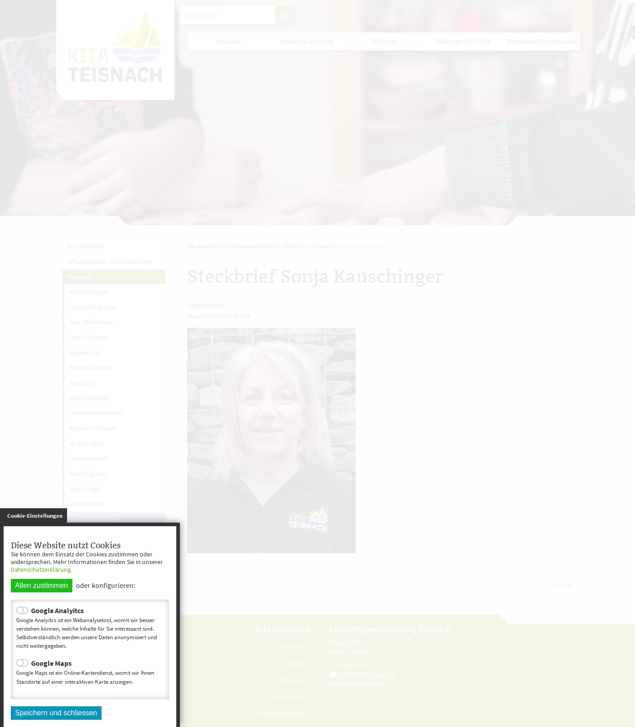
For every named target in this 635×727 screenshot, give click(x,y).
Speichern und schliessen (56, 713)
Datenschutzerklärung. (41, 569)
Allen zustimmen (41, 585)
